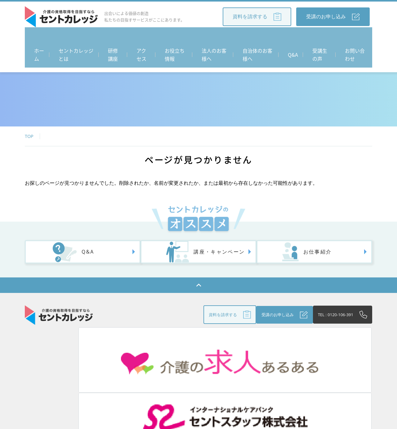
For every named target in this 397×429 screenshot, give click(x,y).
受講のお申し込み (333, 16)
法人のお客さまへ (205, 379)
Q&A (293, 37)
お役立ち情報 (174, 37)
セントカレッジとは (73, 37)
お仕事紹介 (292, 255)
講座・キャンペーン (198, 256)
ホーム (35, 37)
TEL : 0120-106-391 (331, 319)
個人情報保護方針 (308, 379)
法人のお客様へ (214, 37)
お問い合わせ (354, 37)
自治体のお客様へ (260, 37)
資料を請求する (257, 16)
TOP (29, 136)
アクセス (141, 37)
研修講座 (113, 37)
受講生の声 (318, 37)
